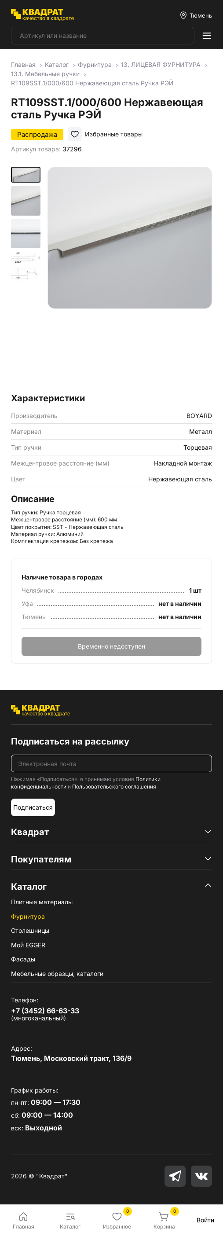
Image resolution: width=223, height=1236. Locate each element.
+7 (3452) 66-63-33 (45, 1011)
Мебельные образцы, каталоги (57, 973)
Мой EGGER (28, 945)
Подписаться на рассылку (70, 741)
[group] (130, 277)
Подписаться (33, 807)
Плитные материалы (42, 902)
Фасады (23, 959)
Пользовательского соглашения (114, 786)
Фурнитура (28, 916)
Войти (205, 1220)
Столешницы (30, 930)
